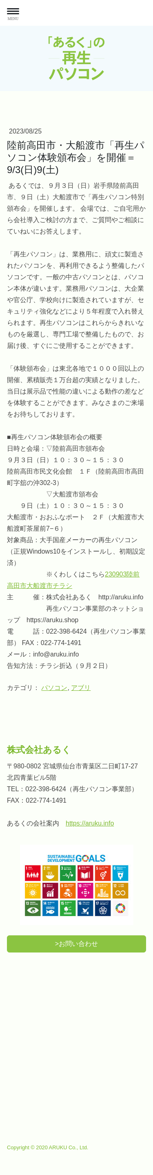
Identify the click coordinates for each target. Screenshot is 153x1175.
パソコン (54, 687)
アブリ (81, 687)
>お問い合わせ (76, 943)
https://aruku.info (90, 823)
